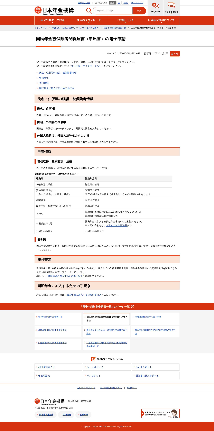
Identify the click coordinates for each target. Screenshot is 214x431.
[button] (53, 20)
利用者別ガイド (46, 367)
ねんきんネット (144, 367)
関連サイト (132, 387)
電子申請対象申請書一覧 (115, 28)
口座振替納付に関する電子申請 (52, 342)
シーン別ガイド (95, 367)
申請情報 (44, 78)
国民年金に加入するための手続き (56, 88)
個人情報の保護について (111, 387)
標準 (112, 2)
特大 (126, 2)
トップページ (41, 28)
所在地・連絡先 (46, 414)
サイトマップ (137, 2)
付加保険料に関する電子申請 (148, 317)
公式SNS (84, 414)
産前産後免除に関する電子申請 (52, 330)
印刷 (176, 54)
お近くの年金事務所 (116, 225)
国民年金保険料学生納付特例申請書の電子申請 (155, 332)
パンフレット (94, 375)
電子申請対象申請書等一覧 (50, 317)
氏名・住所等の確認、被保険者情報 (57, 72)
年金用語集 (44, 375)
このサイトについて (86, 387)
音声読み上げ (84, 2)
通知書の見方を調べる (147, 375)
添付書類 (44, 83)
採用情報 (67, 414)
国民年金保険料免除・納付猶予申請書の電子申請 (106, 332)
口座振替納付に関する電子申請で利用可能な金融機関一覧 (106, 344)
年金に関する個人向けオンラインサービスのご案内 (75, 28)
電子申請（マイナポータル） (86, 66)
